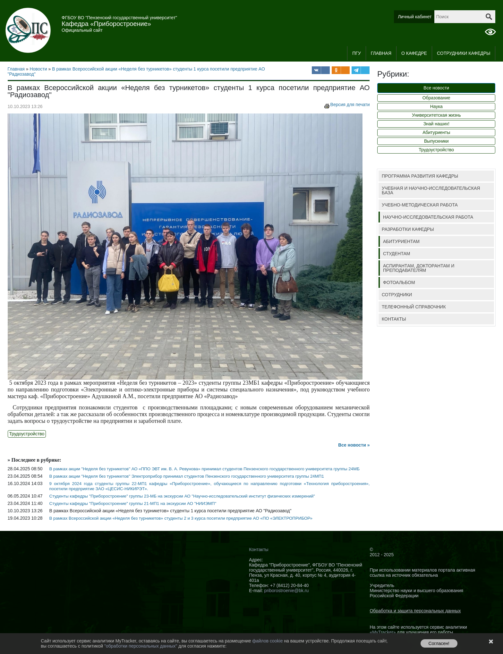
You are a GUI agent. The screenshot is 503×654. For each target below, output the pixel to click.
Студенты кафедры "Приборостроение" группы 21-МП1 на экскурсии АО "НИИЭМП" (133, 503)
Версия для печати (346, 104)
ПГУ (356, 53)
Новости (38, 68)
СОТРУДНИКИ (397, 294)
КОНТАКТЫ (394, 319)
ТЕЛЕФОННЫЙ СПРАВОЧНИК (414, 306)
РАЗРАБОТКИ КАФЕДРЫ (408, 229)
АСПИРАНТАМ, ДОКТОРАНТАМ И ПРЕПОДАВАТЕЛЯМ (418, 268)
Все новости (436, 87)
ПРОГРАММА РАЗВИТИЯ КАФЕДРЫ (420, 176)
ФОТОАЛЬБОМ (399, 282)
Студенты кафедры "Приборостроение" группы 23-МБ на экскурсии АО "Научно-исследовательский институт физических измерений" (182, 496)
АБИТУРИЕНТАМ (401, 241)
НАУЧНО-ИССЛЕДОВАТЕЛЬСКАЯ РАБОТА (428, 217)
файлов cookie (268, 640)
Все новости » (354, 445)
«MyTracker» (383, 632)
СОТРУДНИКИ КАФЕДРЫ (463, 53)
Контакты (258, 549)
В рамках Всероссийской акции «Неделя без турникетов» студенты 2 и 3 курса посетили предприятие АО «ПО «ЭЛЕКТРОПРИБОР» (180, 518)
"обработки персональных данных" (141, 646)
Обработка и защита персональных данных (415, 610)
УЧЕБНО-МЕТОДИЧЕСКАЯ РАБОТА (420, 204)
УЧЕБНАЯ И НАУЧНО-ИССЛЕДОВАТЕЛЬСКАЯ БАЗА (431, 190)
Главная (381, 53)
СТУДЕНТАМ (396, 253)
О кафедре (414, 53)
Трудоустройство (27, 433)
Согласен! (439, 643)
